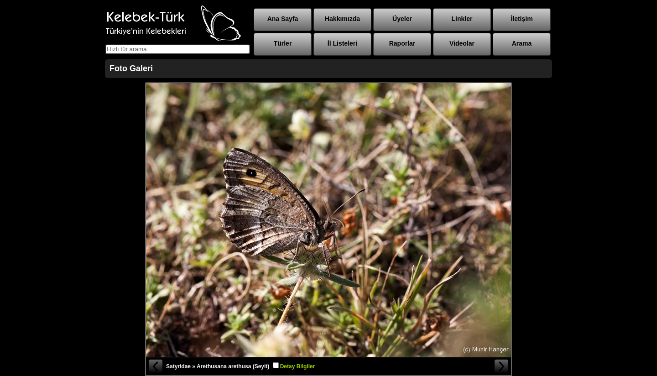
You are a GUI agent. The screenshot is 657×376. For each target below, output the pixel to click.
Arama (522, 43)
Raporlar (402, 43)
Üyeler (402, 18)
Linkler (462, 18)
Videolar (461, 43)
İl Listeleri (342, 43)
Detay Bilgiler (297, 366)
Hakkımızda (342, 18)
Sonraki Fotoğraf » (502, 366)
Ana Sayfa (282, 18)
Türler (283, 43)
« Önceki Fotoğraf (155, 366)
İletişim (521, 18)
